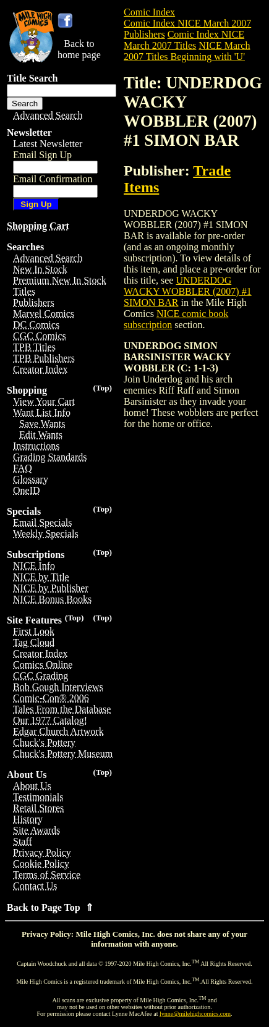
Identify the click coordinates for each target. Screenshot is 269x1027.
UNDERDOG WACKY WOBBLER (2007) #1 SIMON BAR (188, 291)
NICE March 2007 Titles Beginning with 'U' (187, 51)
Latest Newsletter (47, 143)
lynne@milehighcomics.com (195, 1013)
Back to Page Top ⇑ (50, 907)
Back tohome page (79, 49)
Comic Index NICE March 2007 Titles (184, 40)
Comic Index (149, 12)
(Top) (102, 387)
